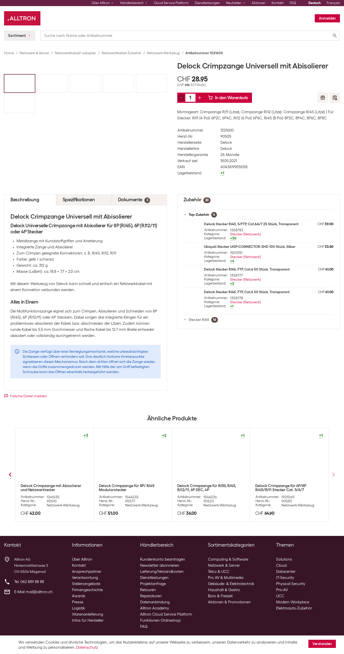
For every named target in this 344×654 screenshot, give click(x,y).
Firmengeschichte (87, 590)
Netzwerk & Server (34, 53)
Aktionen (258, 3)
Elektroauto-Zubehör (294, 608)
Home (9, 53)
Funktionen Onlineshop (160, 620)
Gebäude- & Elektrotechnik (231, 583)
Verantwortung (85, 577)
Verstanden (322, 644)
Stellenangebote (86, 583)
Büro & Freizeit (220, 596)
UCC (280, 596)
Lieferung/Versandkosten (162, 571)
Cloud (281, 565)
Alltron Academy (154, 608)
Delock (226, 142)
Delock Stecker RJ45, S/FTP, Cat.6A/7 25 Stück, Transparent (251, 224)
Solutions (284, 559)
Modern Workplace (292, 602)
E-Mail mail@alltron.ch (33, 592)
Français (333, 3)
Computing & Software (228, 559)
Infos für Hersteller (87, 620)
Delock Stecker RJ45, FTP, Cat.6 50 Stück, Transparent (247, 269)
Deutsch (314, 3)
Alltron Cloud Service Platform (166, 614)
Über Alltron (82, 559)
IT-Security (285, 577)
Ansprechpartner (86, 571)
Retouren (148, 590)
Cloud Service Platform (171, 3)
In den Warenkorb (228, 97)
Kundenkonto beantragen (162, 559)
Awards (78, 596)
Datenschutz (87, 647)
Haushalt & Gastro (224, 590)
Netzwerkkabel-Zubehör (121, 53)
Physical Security (290, 583)
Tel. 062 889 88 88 (29, 581)
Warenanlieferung (87, 614)
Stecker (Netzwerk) (245, 234)
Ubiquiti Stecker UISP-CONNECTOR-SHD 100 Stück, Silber (249, 247)
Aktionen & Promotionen (229, 602)
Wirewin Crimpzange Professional (129, 486)
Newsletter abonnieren (159, 565)
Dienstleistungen (207, 3)
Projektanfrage (153, 583)
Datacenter (285, 571)
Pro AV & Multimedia (225, 577)
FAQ (293, 3)
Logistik (78, 608)
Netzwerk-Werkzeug (163, 53)
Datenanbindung (155, 602)
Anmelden (327, 18)
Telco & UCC (218, 571)
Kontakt (277, 3)
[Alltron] (22, 18)
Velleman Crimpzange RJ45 (44, 486)
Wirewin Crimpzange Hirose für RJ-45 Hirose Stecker (210, 488)
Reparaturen (151, 596)
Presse (77, 602)
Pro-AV (282, 590)
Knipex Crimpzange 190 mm (279, 486)
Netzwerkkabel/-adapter (75, 53)
